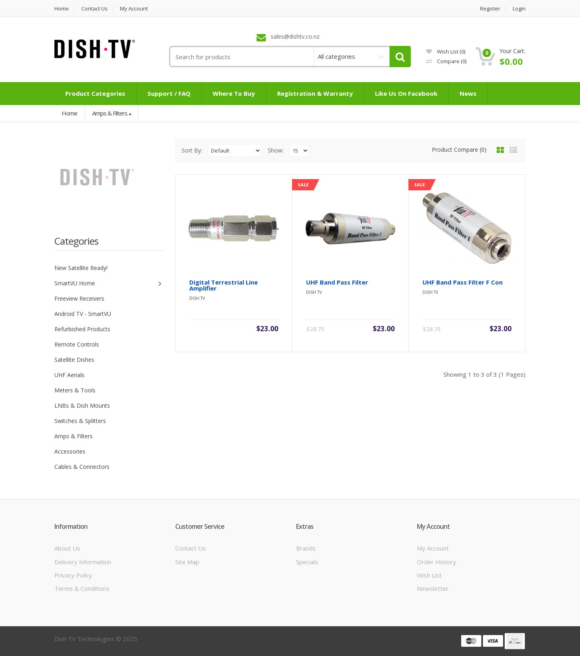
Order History (436, 562)
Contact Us (190, 548)
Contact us (94, 9)
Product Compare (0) (459, 149)
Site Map (187, 562)
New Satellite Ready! (81, 268)
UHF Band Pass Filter (337, 282)
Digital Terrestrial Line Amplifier (223, 285)
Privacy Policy (73, 575)
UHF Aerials (69, 375)
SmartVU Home (74, 283)
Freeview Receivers (79, 298)
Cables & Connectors (82, 466)
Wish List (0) (445, 51)
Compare (446, 61)
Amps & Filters (109, 113)
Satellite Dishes (74, 359)
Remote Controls (76, 344)
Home (61, 9)
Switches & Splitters (80, 421)
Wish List (429, 575)
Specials (307, 562)
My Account (134, 9)
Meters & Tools (74, 390)
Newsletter (433, 588)
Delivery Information (82, 562)
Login (519, 9)
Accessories (69, 451)
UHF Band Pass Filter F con (463, 282)
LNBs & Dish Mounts (82, 405)
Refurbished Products (82, 329)
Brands (306, 548)
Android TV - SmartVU (82, 314)
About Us (67, 548)
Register (490, 9)
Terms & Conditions (82, 588)
